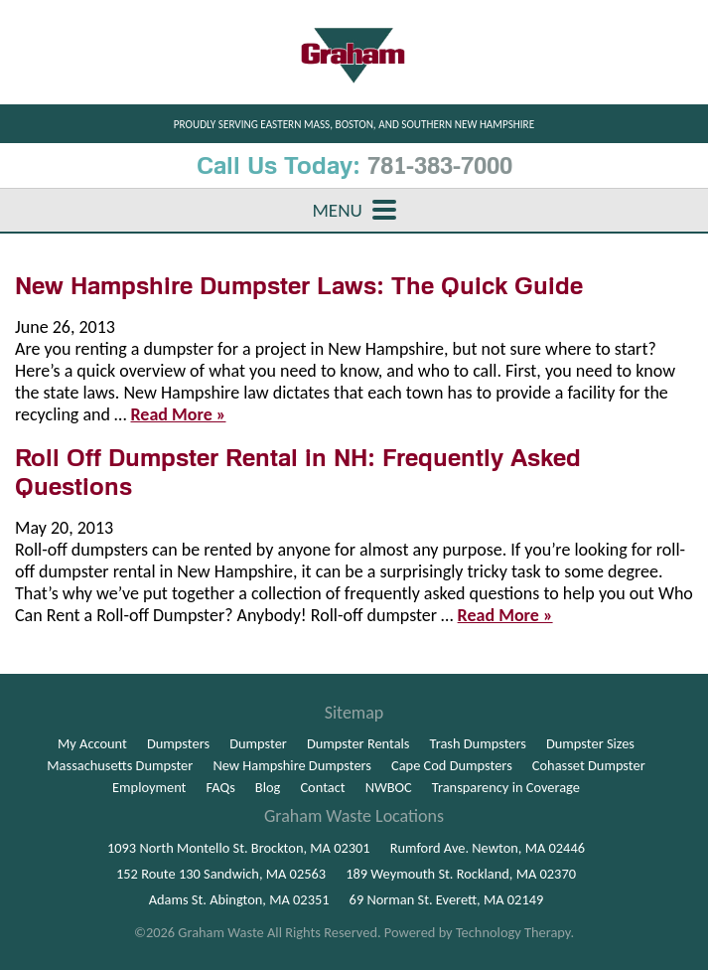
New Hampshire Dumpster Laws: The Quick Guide (299, 285)
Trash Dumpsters (478, 743)
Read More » (178, 414)
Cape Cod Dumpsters (451, 765)
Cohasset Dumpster (588, 765)
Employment (149, 787)
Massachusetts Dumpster (120, 765)
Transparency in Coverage (506, 787)
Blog (268, 787)
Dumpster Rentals (358, 743)
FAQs (221, 787)
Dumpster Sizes (590, 743)
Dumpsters (178, 743)
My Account (92, 743)
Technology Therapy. (515, 932)
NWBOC (388, 787)
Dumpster (258, 743)
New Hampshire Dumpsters (291, 765)
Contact (322, 787)
